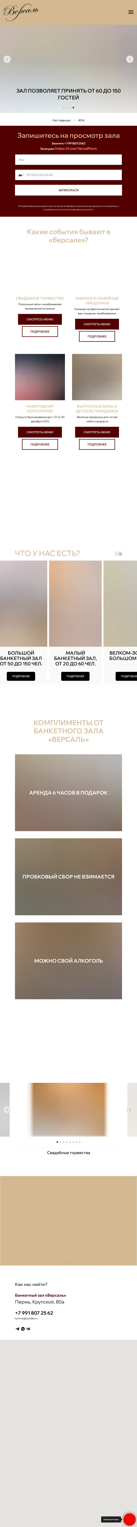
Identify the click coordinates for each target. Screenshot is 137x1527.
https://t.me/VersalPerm (76, 148)
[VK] (28, 1329)
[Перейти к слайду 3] (70, 107)
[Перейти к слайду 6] (73, 1142)
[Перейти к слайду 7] (76, 1142)
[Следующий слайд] (129, 59)
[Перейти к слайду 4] (73, 107)
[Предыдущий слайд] (7, 59)
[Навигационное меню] (130, 12)
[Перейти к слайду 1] (63, 107)
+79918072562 (74, 143)
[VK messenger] (23, 1329)
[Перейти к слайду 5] (70, 1142)
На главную (61, 120)
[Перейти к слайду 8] (79, 1142)
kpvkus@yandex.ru (26, 1318)
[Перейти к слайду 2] (67, 107)
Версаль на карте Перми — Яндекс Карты (68, 1263)
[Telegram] (17, 1329)
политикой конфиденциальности (75, 209)
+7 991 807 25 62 (34, 1313)
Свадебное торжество (40, 298)
